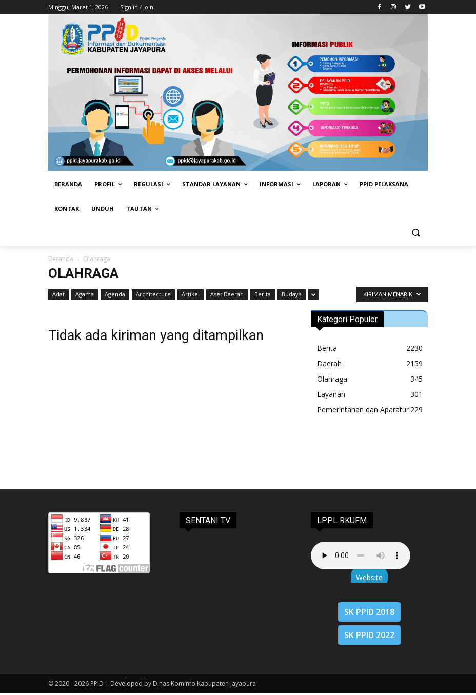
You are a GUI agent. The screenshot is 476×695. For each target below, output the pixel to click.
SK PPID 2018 (369, 612)
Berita (262, 294)
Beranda (60, 258)
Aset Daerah (227, 294)
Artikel (191, 294)
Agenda (115, 294)
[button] (416, 234)
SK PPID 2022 (369, 635)
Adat (58, 294)
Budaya (292, 294)
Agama (84, 294)
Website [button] (369, 577)
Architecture (153, 294)
